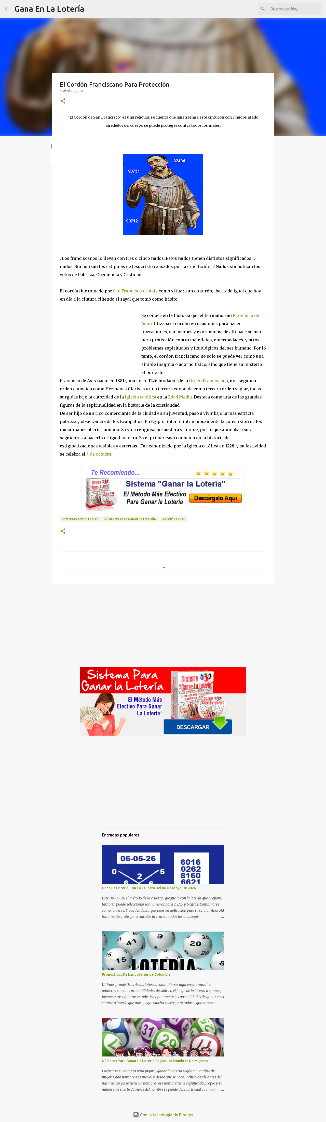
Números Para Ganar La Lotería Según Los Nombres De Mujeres (155, 1061)
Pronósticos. (173, 519)
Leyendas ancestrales (80, 519)
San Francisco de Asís (135, 290)
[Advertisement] (100, 337)
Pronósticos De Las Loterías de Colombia (136, 974)
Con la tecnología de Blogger (163, 1115)
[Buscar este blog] (295, 9)
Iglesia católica (140, 396)
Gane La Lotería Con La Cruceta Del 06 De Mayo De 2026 (149, 888)
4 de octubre (98, 454)
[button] (63, 101)
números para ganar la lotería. (130, 519)
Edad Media (180, 396)
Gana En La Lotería (49, 8)
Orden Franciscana (208, 380)
